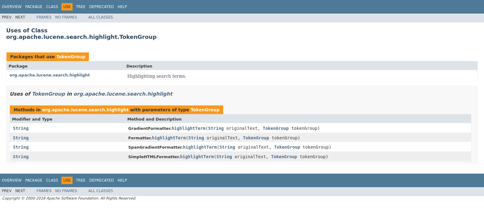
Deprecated (101, 7)
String (21, 128)
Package (33, 7)
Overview (12, 7)
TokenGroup (70, 56)
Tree (81, 7)
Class (52, 7)
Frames (44, 17)
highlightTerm (189, 128)
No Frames (66, 17)
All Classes (101, 17)
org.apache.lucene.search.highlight (50, 75)
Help (122, 7)
